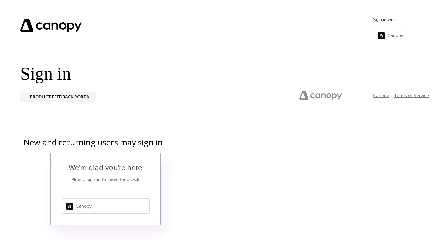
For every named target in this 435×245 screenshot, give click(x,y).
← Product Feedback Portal (58, 97)
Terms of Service (411, 95)
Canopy (381, 95)
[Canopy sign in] (390, 35)
